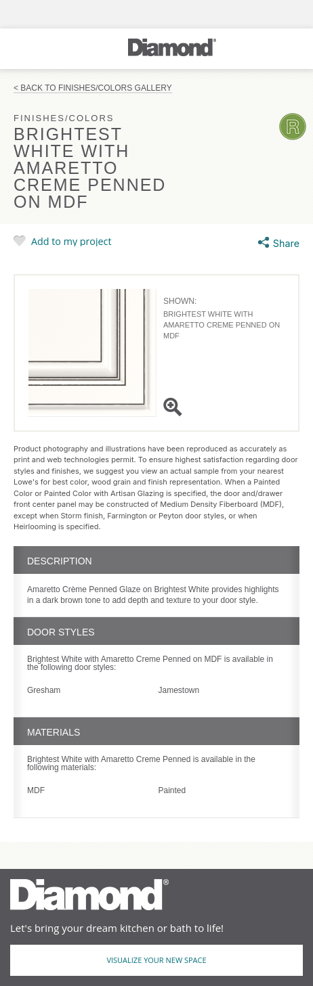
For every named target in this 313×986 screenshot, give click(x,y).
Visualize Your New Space (156, 960)
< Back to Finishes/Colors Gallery (93, 88)
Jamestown (179, 690)
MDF (36, 790)
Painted (172, 790)
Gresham (43, 690)
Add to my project (71, 241)
